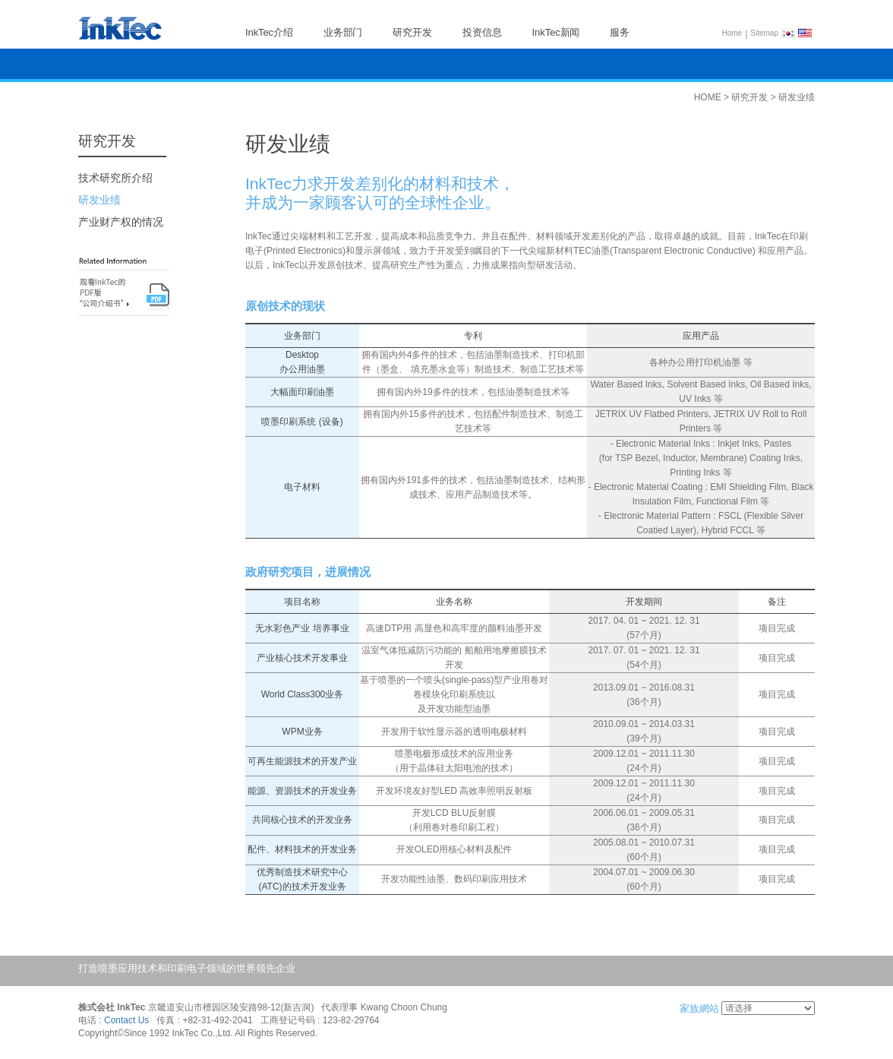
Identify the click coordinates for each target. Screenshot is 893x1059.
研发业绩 (99, 200)
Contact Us (126, 1021)
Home (732, 33)
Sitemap (764, 33)
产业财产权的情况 (120, 222)
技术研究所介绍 (115, 178)
